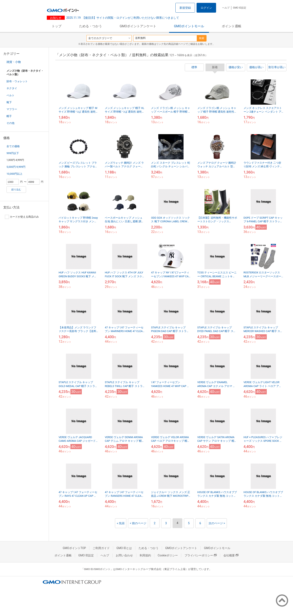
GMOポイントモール (189, 26)
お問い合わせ (124, 555)
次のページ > (217, 523)
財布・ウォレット (17, 81)
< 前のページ (138, 523)
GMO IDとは (124, 548)
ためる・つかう (90, 26)
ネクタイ (12, 88)
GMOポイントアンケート (138, 26)
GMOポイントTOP (74, 548)
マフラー (12, 109)
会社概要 (230, 555)
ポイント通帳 (231, 26)
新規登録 (185, 7)
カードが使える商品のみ (22, 217)
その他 (10, 123)
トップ (56, 26)
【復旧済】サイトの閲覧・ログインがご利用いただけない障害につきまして (122, 17)
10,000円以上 (14, 173)
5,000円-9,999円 (16, 166)
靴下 (9, 102)
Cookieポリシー (168, 555)
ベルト (10, 95)
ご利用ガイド (101, 548)
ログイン (206, 7)
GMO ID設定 (239, 7)
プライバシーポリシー (201, 555)
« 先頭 (121, 523)
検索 (201, 38)
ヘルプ (226, 7)
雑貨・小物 (14, 62)
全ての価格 (13, 146)
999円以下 (13, 153)
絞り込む (16, 189)
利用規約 (145, 555)
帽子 (9, 116)
